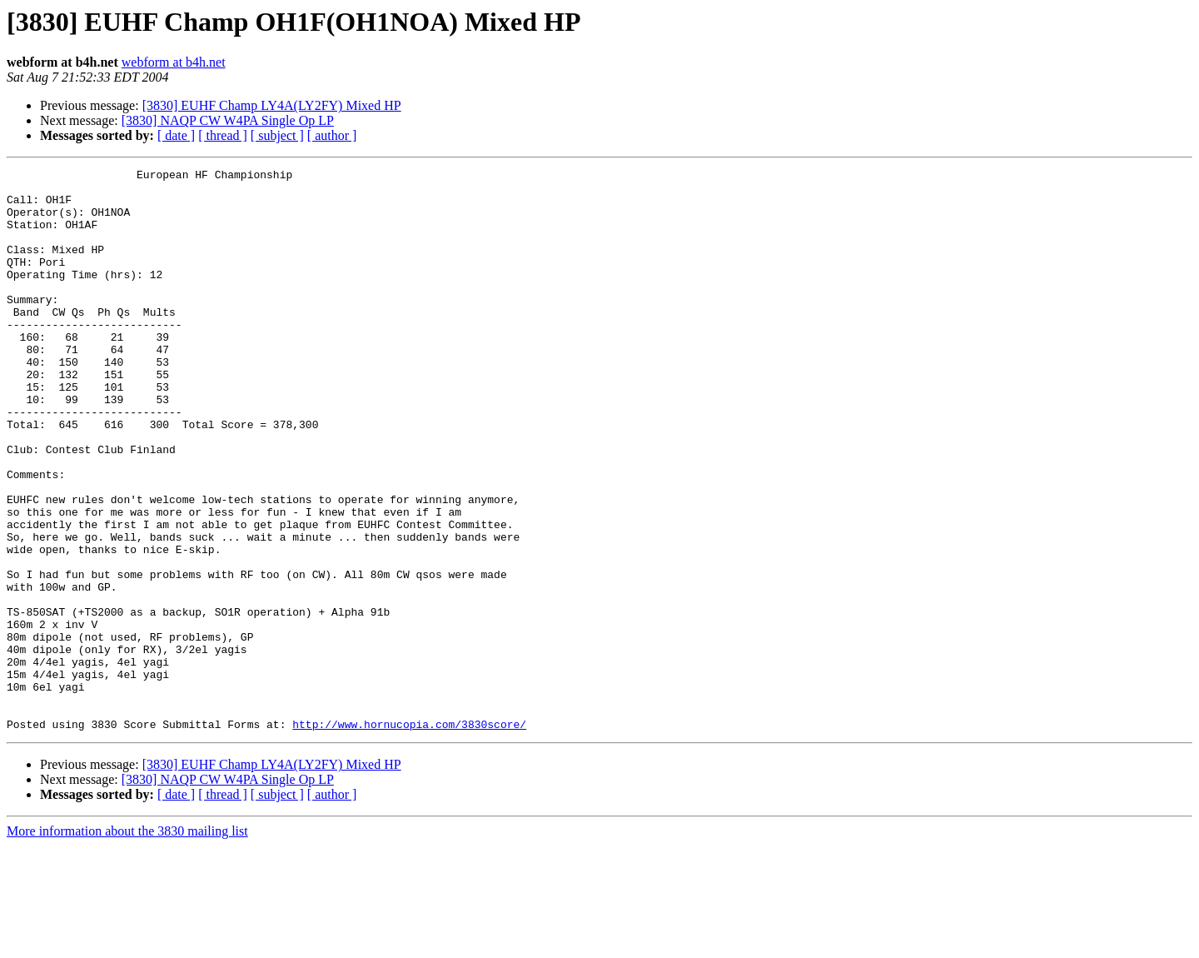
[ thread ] (222, 135)
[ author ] (332, 135)
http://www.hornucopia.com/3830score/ (409, 836)
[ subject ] (277, 135)
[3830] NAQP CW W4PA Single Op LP (228, 120)
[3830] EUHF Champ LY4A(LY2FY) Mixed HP (271, 105)
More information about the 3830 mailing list (127, 943)
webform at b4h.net (174, 62)
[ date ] (176, 135)
